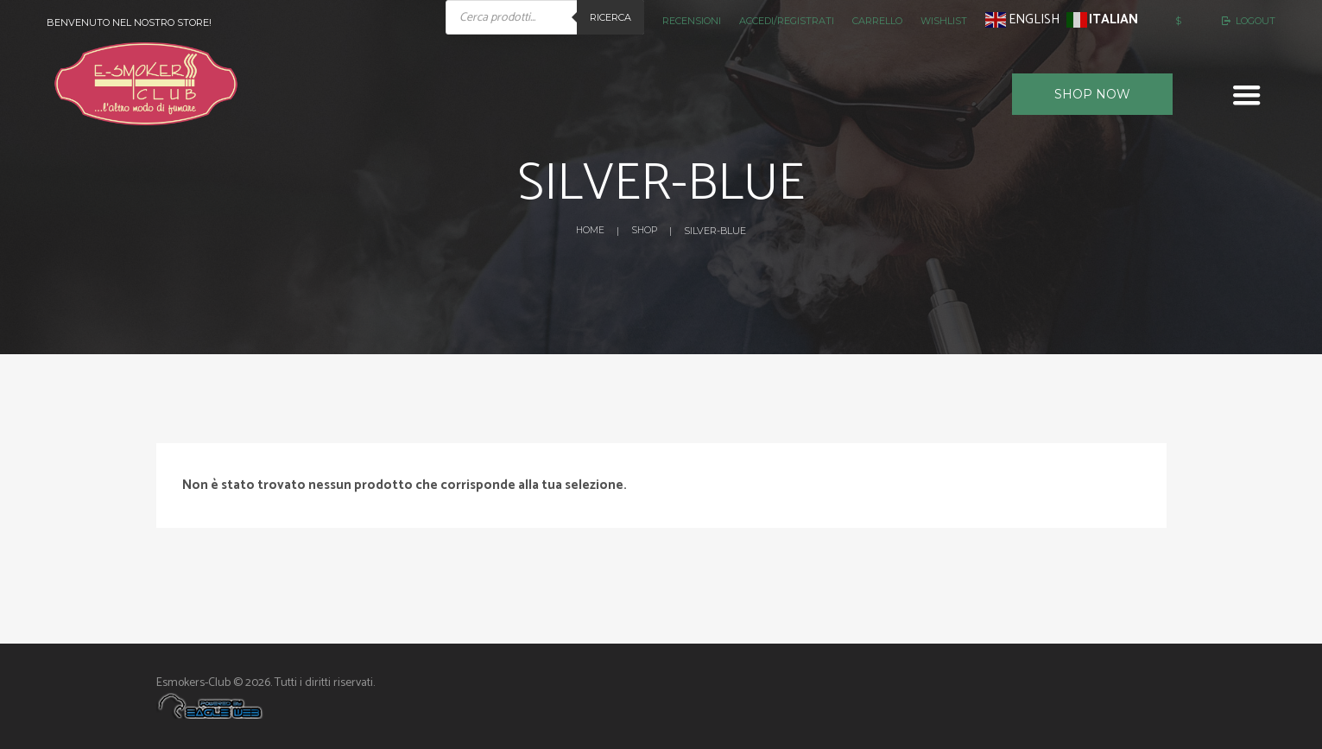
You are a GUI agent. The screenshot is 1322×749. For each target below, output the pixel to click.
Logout (1255, 21)
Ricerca (610, 17)
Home (589, 231)
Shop (644, 231)
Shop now (1092, 94)
